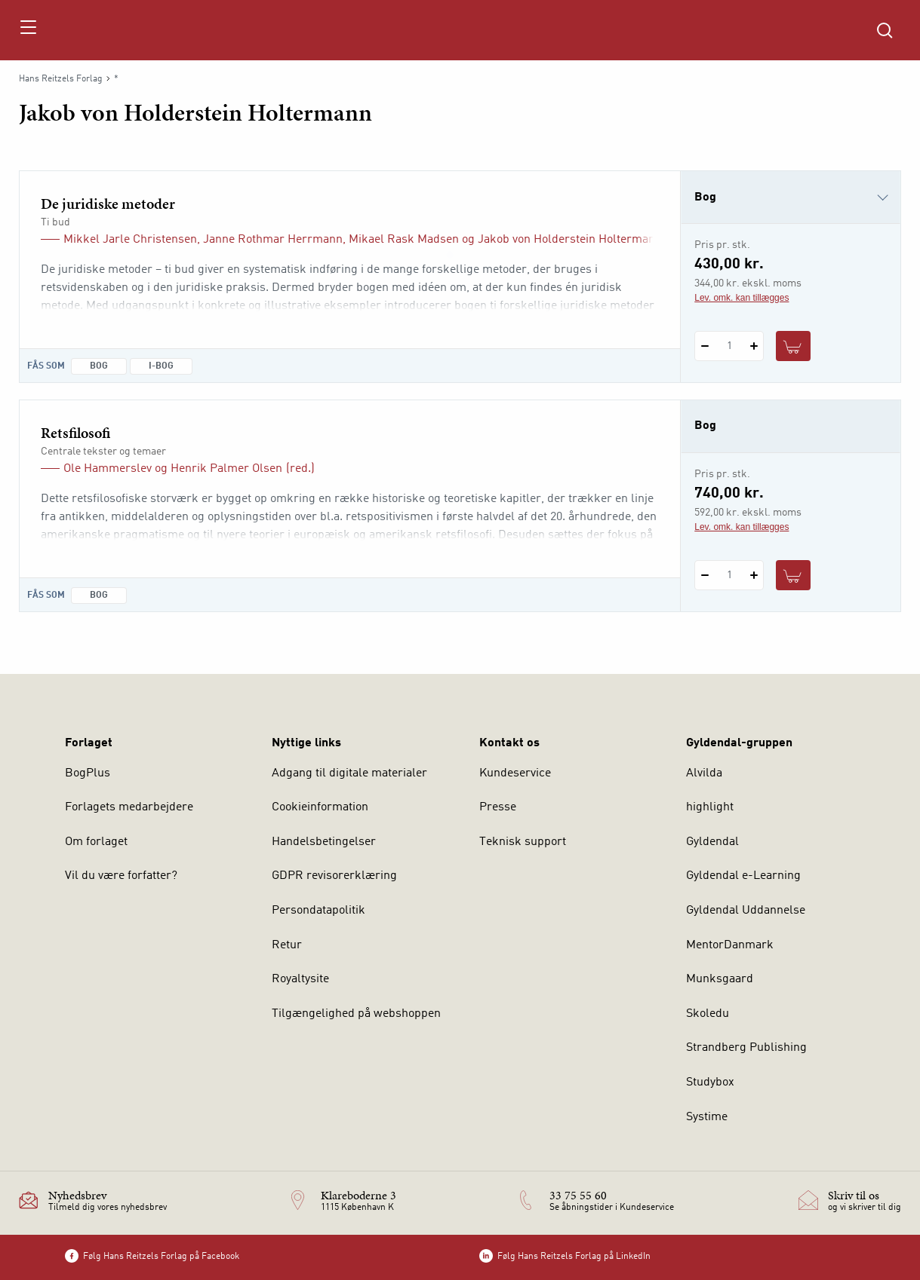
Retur (287, 945)
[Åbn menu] (27, 30)
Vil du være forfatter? (121, 876)
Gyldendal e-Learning (743, 876)
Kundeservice (515, 773)
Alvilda (704, 773)
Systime (707, 1117)
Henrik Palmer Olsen (226, 469)
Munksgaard (719, 979)
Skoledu (707, 1014)
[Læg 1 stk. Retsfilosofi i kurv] (793, 575)
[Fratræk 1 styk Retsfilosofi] (704, 575)
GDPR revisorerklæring (334, 876)
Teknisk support (522, 842)
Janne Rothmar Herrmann (273, 240)
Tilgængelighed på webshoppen (356, 1014)
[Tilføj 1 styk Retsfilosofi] (753, 575)
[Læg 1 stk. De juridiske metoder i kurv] (793, 346)
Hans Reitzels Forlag (61, 79)
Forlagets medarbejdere (129, 807)
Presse (497, 807)
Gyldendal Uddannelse (745, 911)
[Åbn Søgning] (884, 30)
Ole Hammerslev (107, 469)
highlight (710, 807)
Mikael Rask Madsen (404, 240)
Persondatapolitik (318, 911)
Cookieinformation (320, 807)
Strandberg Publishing (746, 1048)
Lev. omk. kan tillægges (741, 297)
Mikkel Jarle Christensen (130, 240)
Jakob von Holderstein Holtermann (570, 240)
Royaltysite (300, 979)
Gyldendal (712, 842)
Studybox (710, 1082)
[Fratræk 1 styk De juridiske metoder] (704, 346)
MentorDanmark (730, 945)
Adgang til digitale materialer (349, 773)
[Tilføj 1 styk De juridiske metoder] (753, 346)
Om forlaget (96, 842)
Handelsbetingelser (324, 842)
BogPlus (87, 773)
